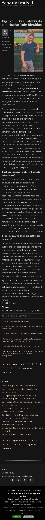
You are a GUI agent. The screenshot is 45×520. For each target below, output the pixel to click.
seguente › (28, 368)
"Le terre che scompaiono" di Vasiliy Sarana (21, 310)
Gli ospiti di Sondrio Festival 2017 (16, 434)
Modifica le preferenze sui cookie (17, 476)
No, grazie (28, 516)
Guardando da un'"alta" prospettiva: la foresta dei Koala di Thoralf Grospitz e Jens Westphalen (22, 353)
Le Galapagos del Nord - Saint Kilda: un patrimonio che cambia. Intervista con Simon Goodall (20, 389)
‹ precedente (19, 364)
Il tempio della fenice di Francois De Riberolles (22, 333)
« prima (6, 364)
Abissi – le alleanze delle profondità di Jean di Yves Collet (22, 327)
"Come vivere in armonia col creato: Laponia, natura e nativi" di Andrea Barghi (21, 340)
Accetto (17, 516)
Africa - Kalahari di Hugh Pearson (16, 316)
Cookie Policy (8, 472)
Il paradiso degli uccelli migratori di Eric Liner (21, 346)
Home (4, 469)
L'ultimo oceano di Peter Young (15, 321)
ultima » (7, 372)
